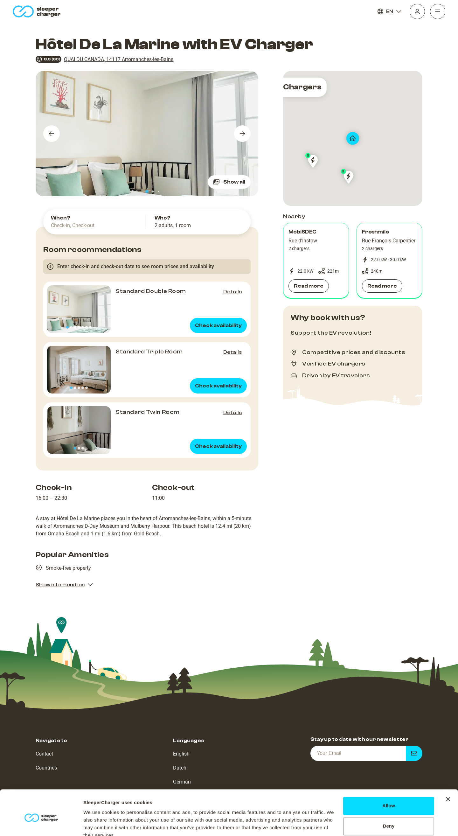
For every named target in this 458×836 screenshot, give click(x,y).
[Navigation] (437, 11)
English (181, 754)
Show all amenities (65, 585)
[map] (352, 138)
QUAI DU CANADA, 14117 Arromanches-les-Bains (118, 59)
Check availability (218, 325)
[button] (316, 260)
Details (232, 292)
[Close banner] (448, 770)
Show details (98, 823)
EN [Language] (389, 11)
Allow (388, 776)
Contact (44, 754)
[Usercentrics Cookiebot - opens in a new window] (41, 823)
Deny (389, 796)
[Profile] (417, 11)
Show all (229, 182)
